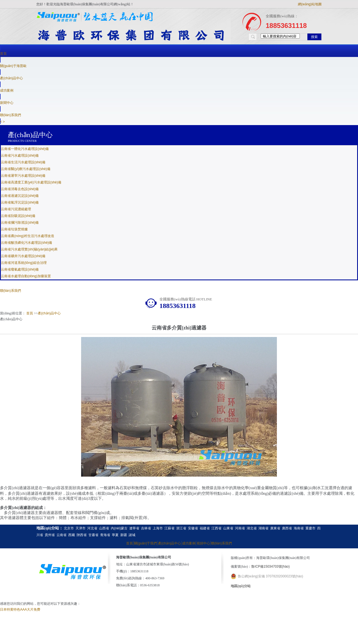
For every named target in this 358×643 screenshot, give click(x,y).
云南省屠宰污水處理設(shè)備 (23, 176)
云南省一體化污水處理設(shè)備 (25, 149)
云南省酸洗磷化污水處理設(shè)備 (26, 243)
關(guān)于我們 (145, 543)
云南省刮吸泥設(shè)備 (18, 216)
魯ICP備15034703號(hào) (270, 566)
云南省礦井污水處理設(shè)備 (23, 256)
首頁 (3, 54)
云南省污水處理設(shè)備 (20, 155)
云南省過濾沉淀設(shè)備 (20, 196)
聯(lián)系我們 (10, 291)
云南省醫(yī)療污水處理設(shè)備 (25, 169)
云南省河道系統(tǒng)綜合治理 (24, 263)
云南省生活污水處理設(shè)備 (23, 162)
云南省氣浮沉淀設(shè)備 (20, 202)
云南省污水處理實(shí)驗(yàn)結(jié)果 (29, 249)
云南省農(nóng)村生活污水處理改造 (27, 236)
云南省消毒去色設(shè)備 (20, 189)
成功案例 (6, 90)
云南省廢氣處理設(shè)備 (20, 269)
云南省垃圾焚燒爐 (14, 229)
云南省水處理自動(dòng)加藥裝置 (26, 276)
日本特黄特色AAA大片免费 (20, 609)
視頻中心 (203, 543)
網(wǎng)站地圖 (310, 4)
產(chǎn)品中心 (11, 78)
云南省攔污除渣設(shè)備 (20, 222)
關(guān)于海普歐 (13, 66)
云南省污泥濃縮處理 (16, 209)
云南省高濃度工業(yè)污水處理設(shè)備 (31, 182)
